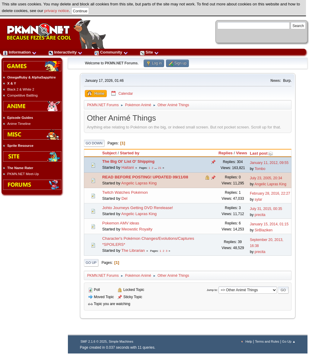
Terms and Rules (267, 341)
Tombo (260, 169)
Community (111, 52)
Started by (129, 153)
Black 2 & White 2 (20, 89)
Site (149, 52)
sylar (258, 199)
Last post (261, 153)
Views (241, 153)
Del (124, 198)
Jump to (212, 290)
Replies (225, 153)
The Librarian (133, 250)
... (156, 167)
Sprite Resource (20, 145)
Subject (109, 153)
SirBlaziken (263, 230)
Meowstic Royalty (136, 229)
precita (260, 215)
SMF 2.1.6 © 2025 (94, 341)
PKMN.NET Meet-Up (23, 174)
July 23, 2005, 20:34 (266, 178)
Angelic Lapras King (139, 183)
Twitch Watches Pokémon (125, 192)
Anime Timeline (18, 123)
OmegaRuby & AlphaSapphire (31, 77)
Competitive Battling (22, 95)
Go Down (94, 143)
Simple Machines (121, 341)
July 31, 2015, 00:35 (266, 209)
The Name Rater (20, 168)
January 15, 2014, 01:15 (269, 224)
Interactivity (65, 52)
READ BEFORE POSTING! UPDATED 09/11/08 (145, 177)
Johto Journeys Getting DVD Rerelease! (137, 207)
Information (20, 52)
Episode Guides (20, 117)
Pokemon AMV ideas (120, 223)
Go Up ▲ (288, 341)
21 (159, 167)
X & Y (11, 83)
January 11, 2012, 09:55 (269, 163)
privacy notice (56, 10)
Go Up (91, 262)
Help (248, 341)
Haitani (127, 167)
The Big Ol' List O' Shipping (128, 161)
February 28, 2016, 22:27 (270, 193)
